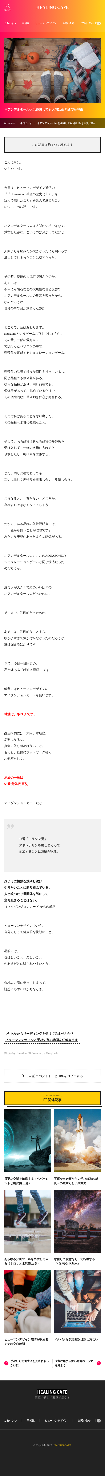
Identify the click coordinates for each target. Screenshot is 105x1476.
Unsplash (52, 1053)
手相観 (25, 23)
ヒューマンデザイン (45, 23)
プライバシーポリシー (92, 23)
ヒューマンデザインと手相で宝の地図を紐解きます (41, 1040)
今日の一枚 (26, 123)
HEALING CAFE (52, 7)
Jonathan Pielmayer (28, 1053)
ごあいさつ (10, 23)
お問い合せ (68, 23)
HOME (11, 123)
